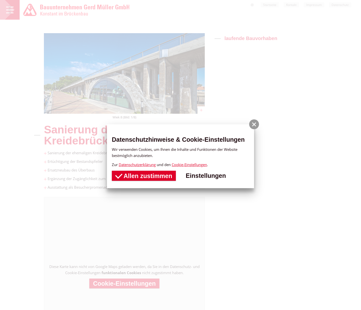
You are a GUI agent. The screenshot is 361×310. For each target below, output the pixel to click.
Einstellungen (206, 175)
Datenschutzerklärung (137, 164)
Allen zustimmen (143, 175)
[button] (254, 124)
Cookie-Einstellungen (189, 164)
